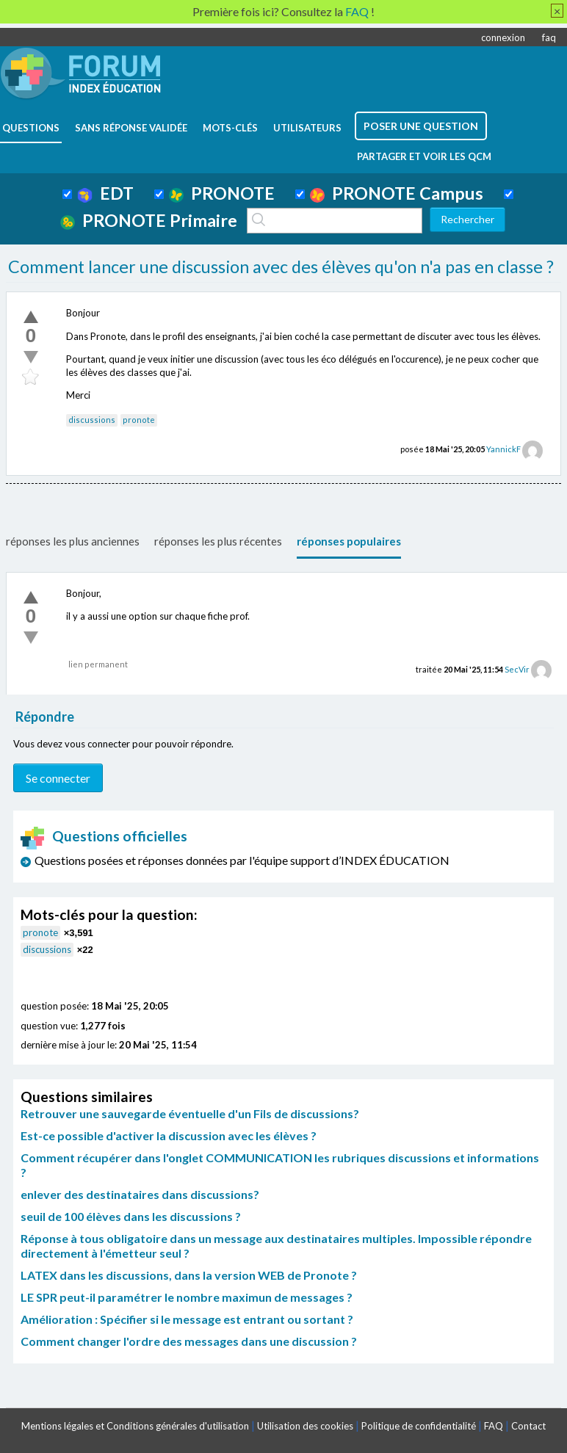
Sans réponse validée (131, 128)
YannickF (503, 449)
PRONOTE (222, 193)
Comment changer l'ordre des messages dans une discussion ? (189, 1341)
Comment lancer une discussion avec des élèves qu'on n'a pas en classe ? (281, 266)
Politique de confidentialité (418, 1426)
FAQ (493, 1426)
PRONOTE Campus (396, 193)
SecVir (517, 669)
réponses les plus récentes (218, 541)
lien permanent (98, 664)
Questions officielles (104, 835)
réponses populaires (349, 541)
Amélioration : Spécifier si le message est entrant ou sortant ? (187, 1319)
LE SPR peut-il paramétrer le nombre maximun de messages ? (187, 1297)
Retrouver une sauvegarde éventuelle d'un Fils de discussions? (190, 1113)
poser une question (421, 126)
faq (549, 37)
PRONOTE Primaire (148, 220)
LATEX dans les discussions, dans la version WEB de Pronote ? (189, 1275)
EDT (105, 193)
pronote (139, 419)
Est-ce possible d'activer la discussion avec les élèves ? (169, 1135)
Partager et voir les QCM (424, 156)
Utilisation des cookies (305, 1426)
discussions (91, 419)
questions (30, 128)
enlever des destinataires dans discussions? (140, 1194)
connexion (503, 37)
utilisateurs (307, 128)
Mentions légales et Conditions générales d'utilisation (135, 1426)
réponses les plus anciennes (73, 541)
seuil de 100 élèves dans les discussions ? (131, 1216)
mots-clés (230, 128)
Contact (528, 1426)
